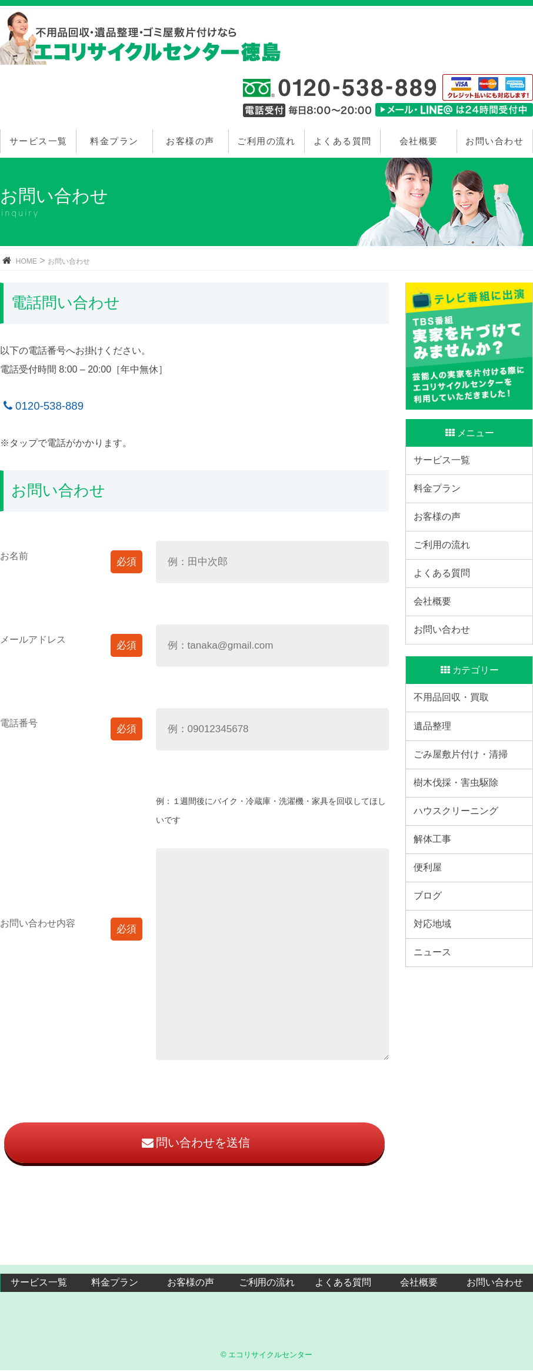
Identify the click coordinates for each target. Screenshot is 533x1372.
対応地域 (436, 1049)
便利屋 (432, 976)
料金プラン (114, 141)
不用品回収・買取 (455, 758)
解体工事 (436, 940)
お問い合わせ (494, 141)
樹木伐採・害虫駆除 (460, 867)
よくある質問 (343, 141)
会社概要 (418, 141)
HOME (26, 261)
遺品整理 (436, 794)
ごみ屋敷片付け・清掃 (465, 831)
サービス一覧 (38, 141)
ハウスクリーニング (460, 903)
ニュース (436, 1085)
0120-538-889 (42, 406)
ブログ (432, 1013)
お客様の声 (190, 141)
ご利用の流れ (266, 141)
